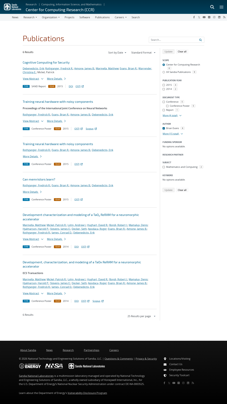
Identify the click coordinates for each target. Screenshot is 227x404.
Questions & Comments (119, 358)
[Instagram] (214, 17)
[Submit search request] (200, 40)
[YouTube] (204, 17)
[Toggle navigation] (6, 17)
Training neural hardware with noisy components (58, 101)
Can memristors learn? (39, 179)
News (15, 17)
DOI (71, 86)
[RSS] (224, 17)
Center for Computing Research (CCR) (60, 9)
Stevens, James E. (60, 229)
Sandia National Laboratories (36, 376)
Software (84, 17)
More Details (56, 78)
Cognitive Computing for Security (46, 62)
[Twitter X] (199, 17)
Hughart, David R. (97, 225)
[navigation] (117, 52)
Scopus (91, 128)
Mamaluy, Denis (138, 225)
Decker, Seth (79, 229)
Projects (69, 17)
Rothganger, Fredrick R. (59, 68)
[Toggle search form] (212, 6)
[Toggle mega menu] (221, 6)
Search (136, 17)
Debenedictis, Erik (33, 68)
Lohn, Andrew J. (77, 225)
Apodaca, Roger (97, 229)
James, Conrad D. (62, 232)
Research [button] (29, 17)
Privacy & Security (146, 358)
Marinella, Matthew (107, 68)
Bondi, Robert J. (118, 225)
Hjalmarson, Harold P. (36, 229)
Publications (102, 17)
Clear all (183, 51)
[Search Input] (176, 40)
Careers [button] (119, 17)
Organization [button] (49, 17)
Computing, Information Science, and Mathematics (71, 4)
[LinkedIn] (219, 17)
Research (31, 4)
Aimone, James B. (84, 68)
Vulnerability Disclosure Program (87, 393)
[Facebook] (194, 17)
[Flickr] (209, 17)
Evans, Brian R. (128, 68)
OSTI (80, 86)
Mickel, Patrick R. (56, 225)
